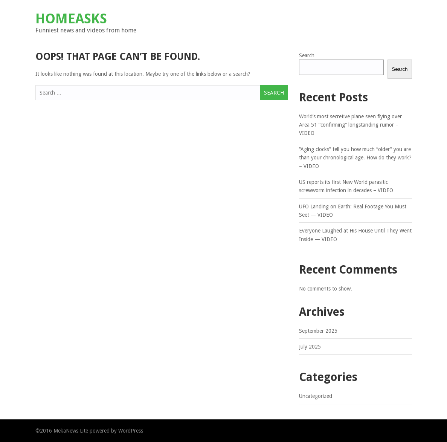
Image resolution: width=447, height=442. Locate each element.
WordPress (130, 431)
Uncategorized (315, 396)
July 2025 (310, 347)
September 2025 (318, 331)
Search (306, 55)
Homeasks (71, 19)
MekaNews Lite (70, 431)
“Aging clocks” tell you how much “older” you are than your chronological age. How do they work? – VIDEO (355, 157)
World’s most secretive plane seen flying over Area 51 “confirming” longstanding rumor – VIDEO (350, 124)
